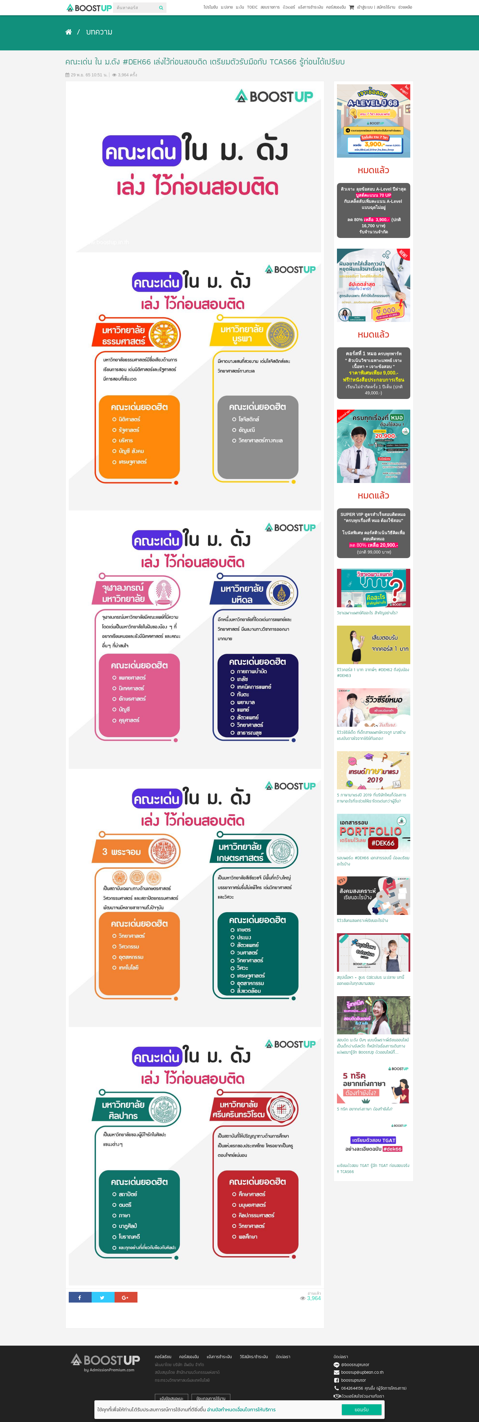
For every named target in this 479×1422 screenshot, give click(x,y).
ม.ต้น (240, 7)
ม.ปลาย (227, 7)
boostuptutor (353, 1380)
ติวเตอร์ (289, 7)
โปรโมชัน (211, 7)
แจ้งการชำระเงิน (310, 7)
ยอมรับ (362, 1410)
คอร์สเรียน (163, 1357)
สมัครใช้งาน (386, 7)
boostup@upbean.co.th (362, 1372)
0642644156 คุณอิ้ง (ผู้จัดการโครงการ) (374, 1388)
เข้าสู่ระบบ (365, 7)
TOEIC (252, 7)
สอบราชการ (270, 7)
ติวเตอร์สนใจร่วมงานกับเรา (362, 1396)
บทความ (99, 33)
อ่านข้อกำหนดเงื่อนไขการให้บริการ (241, 1409)
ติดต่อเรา (283, 1357)
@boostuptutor (355, 1365)
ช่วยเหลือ (405, 7)
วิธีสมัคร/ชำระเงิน (254, 1357)
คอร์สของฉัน (336, 7)
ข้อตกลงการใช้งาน (210, 1399)
